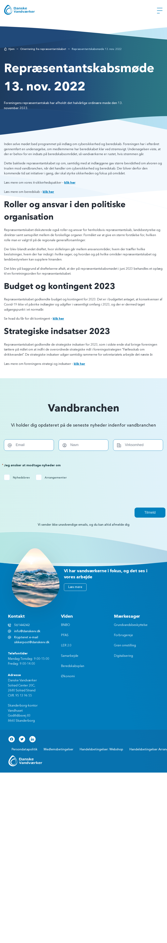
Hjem (11, 49)
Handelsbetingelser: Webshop (101, 749)
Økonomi (68, 676)
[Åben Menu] (160, 10)
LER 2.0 (66, 645)
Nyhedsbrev (18, 477)
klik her (70, 182)
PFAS (64, 635)
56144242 (22, 625)
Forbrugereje (123, 635)
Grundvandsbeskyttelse (131, 625)
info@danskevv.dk (27, 631)
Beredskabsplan (72, 666)
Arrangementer (52, 477)
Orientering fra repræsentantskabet (43, 49)
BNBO (65, 625)
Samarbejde (69, 656)
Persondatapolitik (24, 749)
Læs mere (75, 587)
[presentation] (34, 491)
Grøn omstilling (125, 645)
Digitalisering (123, 656)
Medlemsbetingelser (58, 749)
